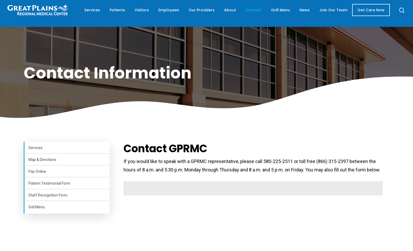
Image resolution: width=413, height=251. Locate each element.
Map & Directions (42, 160)
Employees (174, 13)
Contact (258, 13)
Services (98, 13)
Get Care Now (368, 13)
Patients (123, 13)
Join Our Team (330, 13)
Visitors (147, 13)
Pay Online (37, 171)
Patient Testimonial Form (49, 183)
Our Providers (203, 13)
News (308, 13)
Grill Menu (280, 13)
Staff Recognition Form (47, 195)
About (234, 13)
